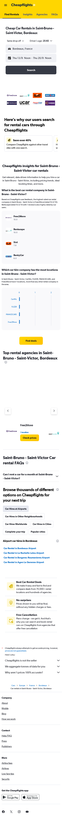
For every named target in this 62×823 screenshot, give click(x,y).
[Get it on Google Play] (11, 797)
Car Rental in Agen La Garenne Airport (24, 562)
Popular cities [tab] (38, 531)
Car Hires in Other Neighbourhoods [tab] (23, 516)
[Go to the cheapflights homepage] (23, 5)
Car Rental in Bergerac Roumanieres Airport (27, 557)
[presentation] (5, 362)
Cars (13, 685)
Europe (22, 685)
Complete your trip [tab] (15, 531)
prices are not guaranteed (15, 651)
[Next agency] (54, 411)
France (32, 685)
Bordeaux (43, 685)
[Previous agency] (8, 411)
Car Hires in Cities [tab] (42, 524)
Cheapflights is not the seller (32, 660)
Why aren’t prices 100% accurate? (32, 672)
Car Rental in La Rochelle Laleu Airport (24, 553)
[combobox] (16, 40)
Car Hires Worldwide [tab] (16, 524)
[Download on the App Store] (30, 797)
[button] (5, 5)
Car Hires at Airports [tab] (15, 508)
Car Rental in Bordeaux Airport (20, 548)
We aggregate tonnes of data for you (32, 666)
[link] (31, 341)
